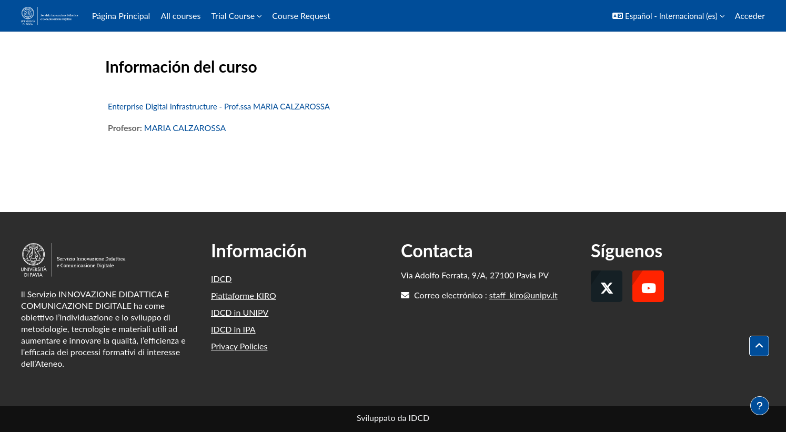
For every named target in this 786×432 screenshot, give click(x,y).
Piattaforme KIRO (243, 295)
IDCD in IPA (233, 329)
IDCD (221, 279)
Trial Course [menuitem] (233, 16)
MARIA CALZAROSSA (185, 128)
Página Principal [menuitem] (121, 16)
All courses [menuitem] (180, 16)
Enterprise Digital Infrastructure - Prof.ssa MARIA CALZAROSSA (219, 106)
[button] (668, 16)
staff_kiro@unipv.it (523, 295)
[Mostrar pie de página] (759, 405)
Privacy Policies (239, 346)
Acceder (750, 16)
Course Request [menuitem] (301, 16)
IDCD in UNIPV (239, 312)
